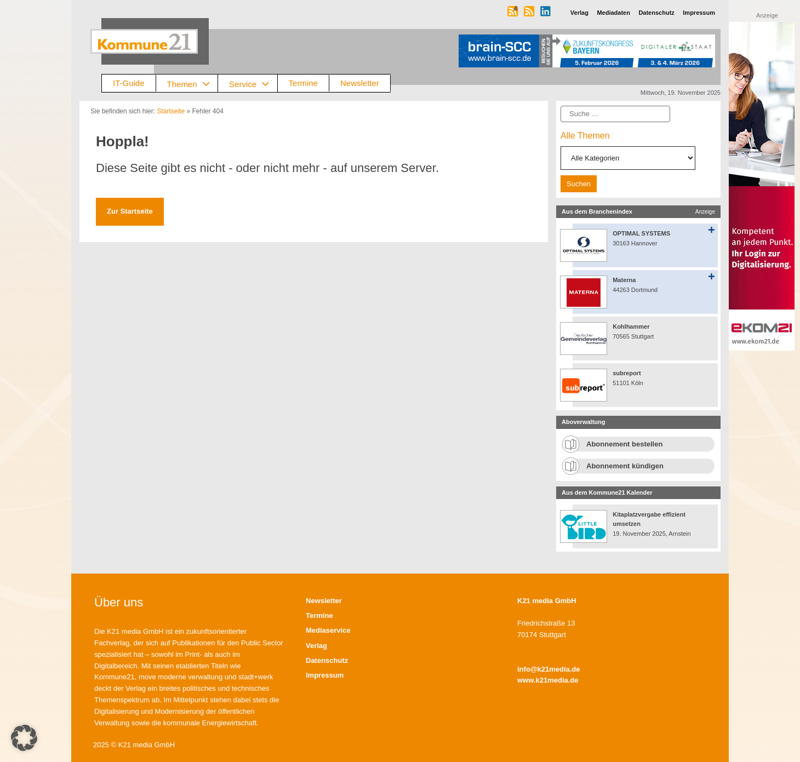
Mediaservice (328, 630)
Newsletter (359, 83)
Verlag (316, 645)
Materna (624, 280)
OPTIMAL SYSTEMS (641, 233)
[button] (24, 738)
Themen (192, 84)
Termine (303, 83)
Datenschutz (327, 660)
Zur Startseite (130, 211)
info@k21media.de (548, 669)
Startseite (171, 111)
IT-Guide (129, 83)
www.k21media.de (548, 680)
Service (253, 84)
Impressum (325, 675)
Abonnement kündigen (625, 466)
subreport (627, 373)
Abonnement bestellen (624, 444)
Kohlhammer (631, 326)
